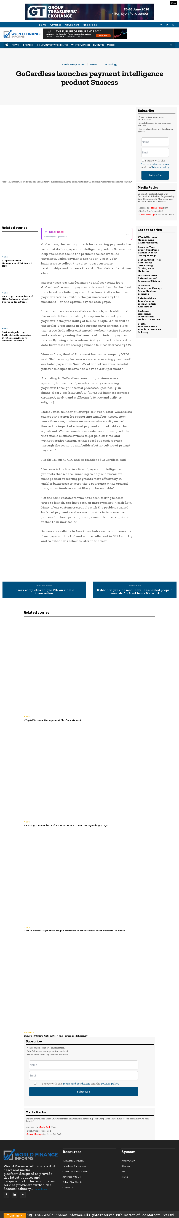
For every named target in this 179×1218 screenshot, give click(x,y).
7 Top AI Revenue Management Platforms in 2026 (17, 263)
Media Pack (157, 208)
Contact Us (68, 1187)
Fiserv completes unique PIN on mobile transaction (44, 591)
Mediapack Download (73, 1160)
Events (98, 45)
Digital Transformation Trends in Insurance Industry (150, 327)
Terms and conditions (155, 164)
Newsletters (72, 24)
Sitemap (125, 1166)
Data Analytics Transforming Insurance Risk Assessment (147, 302)
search (124, 1176)
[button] (171, 45)
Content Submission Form (75, 1171)
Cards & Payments (73, 64)
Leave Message (147, 214)
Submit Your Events (72, 1182)
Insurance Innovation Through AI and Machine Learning (150, 289)
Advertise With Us (72, 1176)
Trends (28, 45)
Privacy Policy (128, 1160)
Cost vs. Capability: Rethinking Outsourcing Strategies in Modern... (149, 265)
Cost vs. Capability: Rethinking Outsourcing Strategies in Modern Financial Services (16, 336)
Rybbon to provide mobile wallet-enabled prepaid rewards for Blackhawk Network (135, 591)
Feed (123, 1171)
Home (43, 24)
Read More (40, 1189)
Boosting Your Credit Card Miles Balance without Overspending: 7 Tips (17, 299)
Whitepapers (80, 45)
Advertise (56, 24)
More (111, 45)
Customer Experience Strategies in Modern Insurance (149, 314)
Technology (110, 64)
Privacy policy (160, 167)
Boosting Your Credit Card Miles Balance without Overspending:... (148, 251)
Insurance (29, 1032)
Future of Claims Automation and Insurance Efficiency (150, 278)
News (15, 45)
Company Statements (52, 45)
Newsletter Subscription (75, 1166)
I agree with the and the (155, 164)
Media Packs (90, 24)
